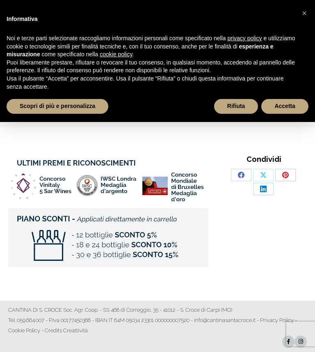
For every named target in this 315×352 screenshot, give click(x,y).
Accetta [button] (284, 106)
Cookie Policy (24, 330)
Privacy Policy (277, 320)
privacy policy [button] (245, 38)
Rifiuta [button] (236, 106)
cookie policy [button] (116, 54)
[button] (304, 13)
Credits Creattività (66, 330)
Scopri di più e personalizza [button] (57, 106)
